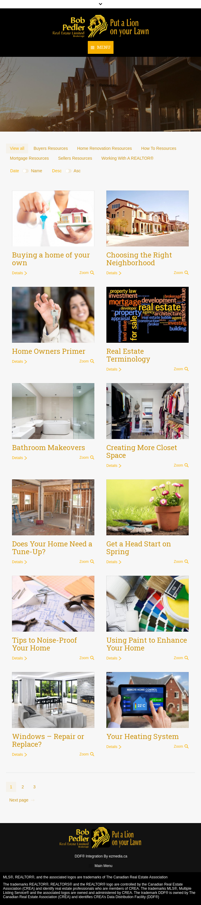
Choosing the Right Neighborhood (139, 258)
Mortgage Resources (29, 158)
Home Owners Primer (48, 351)
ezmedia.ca (118, 856)
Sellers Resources (75, 158)
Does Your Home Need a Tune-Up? (52, 547)
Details (17, 273)
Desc (57, 170)
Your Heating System (142, 736)
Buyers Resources (51, 148)
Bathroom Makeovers (48, 447)
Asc (77, 170)
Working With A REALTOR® (128, 158)
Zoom (84, 273)
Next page (18, 800)
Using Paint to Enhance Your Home (146, 644)
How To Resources (158, 148)
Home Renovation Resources (104, 148)
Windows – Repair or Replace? (48, 740)
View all (17, 148)
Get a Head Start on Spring (138, 547)
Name (36, 170)
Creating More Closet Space (141, 451)
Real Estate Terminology (128, 355)
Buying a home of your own (51, 258)
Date (14, 170)
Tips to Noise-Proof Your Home (44, 644)
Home (89, 85)
